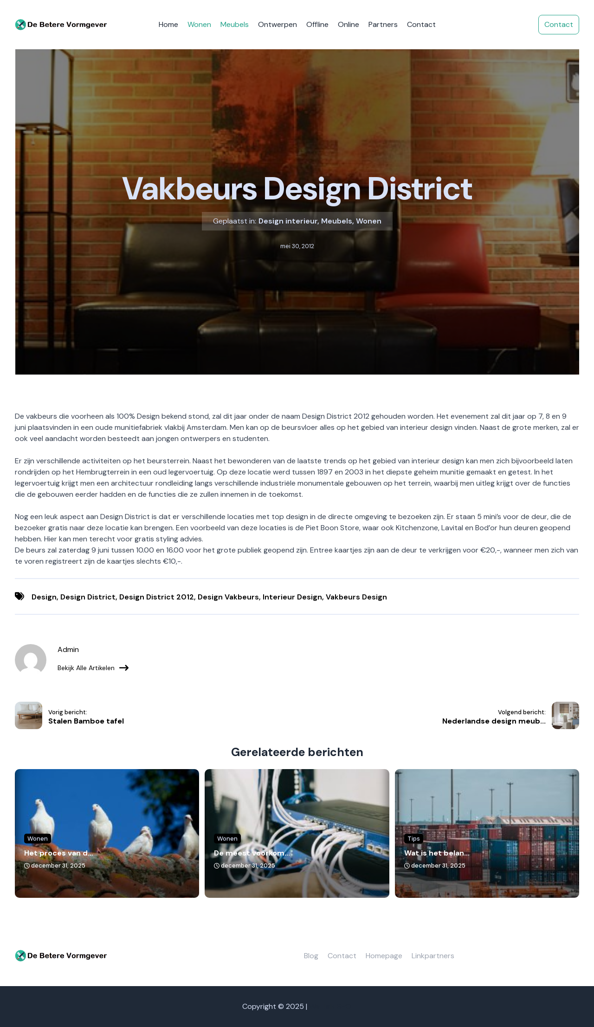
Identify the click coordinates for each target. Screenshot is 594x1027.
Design (44, 597)
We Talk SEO (330, 1006)
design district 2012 (156, 597)
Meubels (234, 24)
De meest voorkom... (252, 853)
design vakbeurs (228, 597)
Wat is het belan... (437, 853)
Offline (317, 24)
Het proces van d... (58, 853)
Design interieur (287, 221)
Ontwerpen (277, 24)
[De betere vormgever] (61, 25)
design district (88, 597)
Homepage (384, 956)
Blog (311, 956)
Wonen (199, 24)
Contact (421, 24)
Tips (413, 839)
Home (168, 24)
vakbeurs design (356, 597)
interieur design (292, 597)
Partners (383, 24)
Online (348, 24)
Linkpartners (433, 956)
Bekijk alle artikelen (93, 667)
